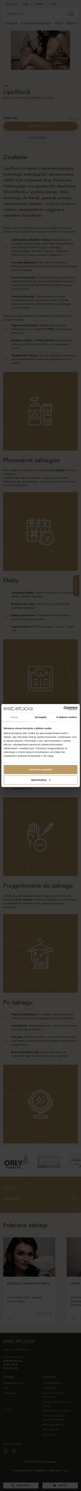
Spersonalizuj (40, 780)
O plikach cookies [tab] (67, 717)
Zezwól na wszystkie (40, 769)
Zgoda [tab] (14, 717)
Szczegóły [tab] (40, 717)
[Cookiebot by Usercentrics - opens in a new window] (63, 708)
